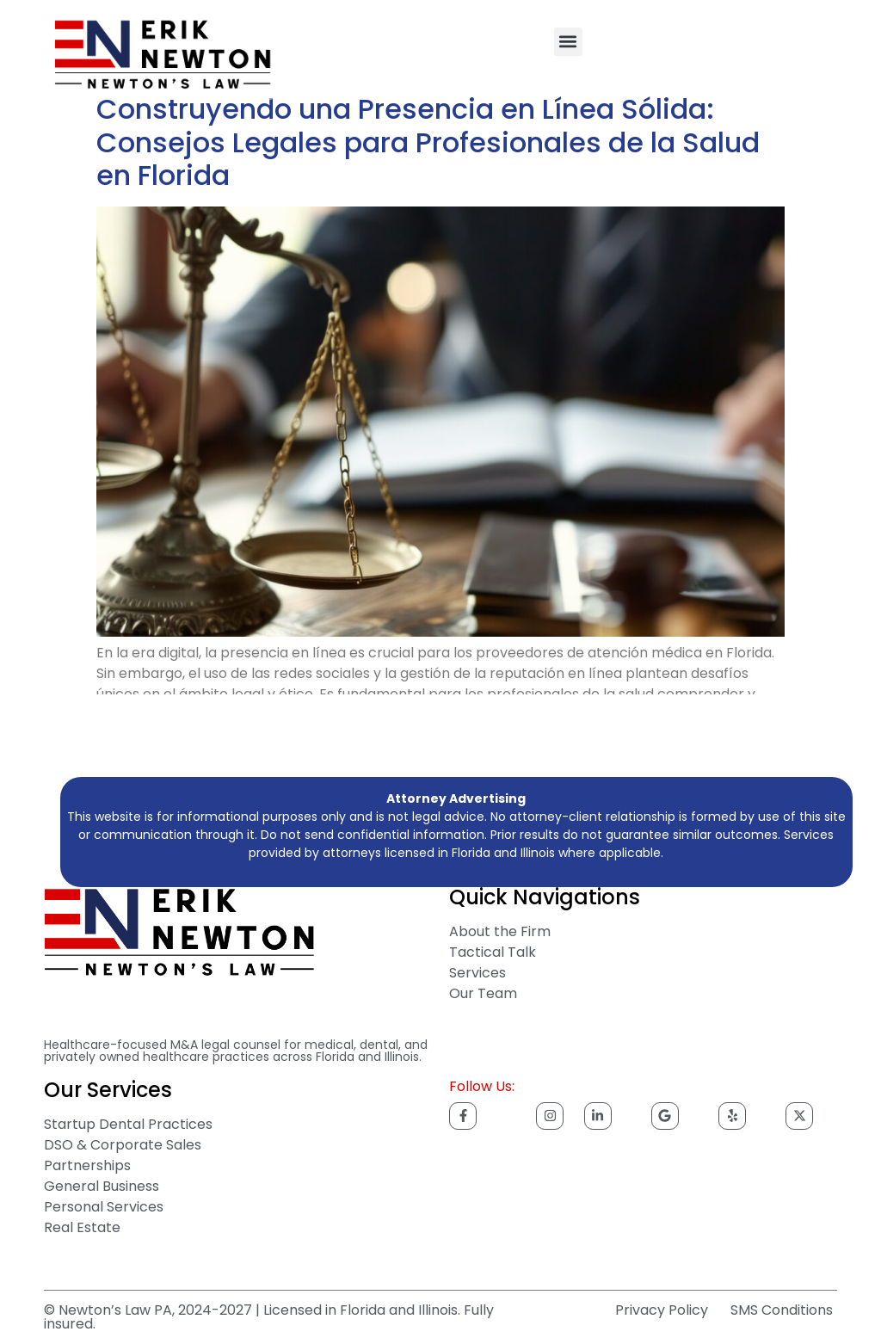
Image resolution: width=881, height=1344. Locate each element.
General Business (101, 1186)
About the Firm (500, 931)
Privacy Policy (661, 1310)
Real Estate (82, 1227)
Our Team (483, 993)
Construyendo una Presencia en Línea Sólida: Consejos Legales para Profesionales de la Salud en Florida (428, 141)
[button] (568, 42)
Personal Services (103, 1207)
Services (477, 973)
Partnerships (87, 1165)
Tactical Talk (492, 952)
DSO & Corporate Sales (122, 1145)
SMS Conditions (781, 1310)
